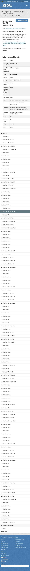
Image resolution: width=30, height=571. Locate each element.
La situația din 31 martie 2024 (8, 443)
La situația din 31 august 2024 (8, 460)
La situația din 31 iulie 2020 (7, 299)
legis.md (18, 541)
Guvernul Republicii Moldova (10, 1)
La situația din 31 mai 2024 (7, 450)
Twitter (3, 528)
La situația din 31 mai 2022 (7, 371)
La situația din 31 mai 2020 (7, 293)
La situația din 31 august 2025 (8, 499)
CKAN (3, 561)
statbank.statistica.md (21, 547)
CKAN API (3, 553)
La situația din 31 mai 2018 (7, 218)
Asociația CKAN (5, 555)
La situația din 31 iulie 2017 (7, 185)
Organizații (8, 12)
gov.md (2, 539)
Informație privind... (8, 14)
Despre (3, 549)
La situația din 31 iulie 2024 (7, 457)
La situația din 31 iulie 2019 (7, 264)
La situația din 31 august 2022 (8, 381)
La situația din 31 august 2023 (8, 421)
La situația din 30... (5, 136)
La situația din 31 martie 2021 (8, 326)
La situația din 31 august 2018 (8, 228)
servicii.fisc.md (19, 543)
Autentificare (25, 1)
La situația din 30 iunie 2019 (8, 260)
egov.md (3, 541)
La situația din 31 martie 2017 (8, 172)
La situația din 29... (5, 283)
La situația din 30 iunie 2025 (8, 493)
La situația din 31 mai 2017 (7, 178)
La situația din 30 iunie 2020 (8, 296)
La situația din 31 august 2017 (8, 188)
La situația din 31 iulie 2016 (7, 142)
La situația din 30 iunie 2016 (8, 146)
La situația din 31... (5, 156)
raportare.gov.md (20, 539)
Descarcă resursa (22, 20)
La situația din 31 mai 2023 (7, 411)
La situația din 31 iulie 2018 (7, 224)
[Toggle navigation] (26, 6)
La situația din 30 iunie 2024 (8, 453)
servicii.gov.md (4, 543)
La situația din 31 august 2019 (8, 267)
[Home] (2, 12)
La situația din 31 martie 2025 (8, 483)
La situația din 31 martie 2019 (8, 250)
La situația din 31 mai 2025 (7, 489)
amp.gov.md (18, 545)
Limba (2, 564)
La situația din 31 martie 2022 (8, 365)
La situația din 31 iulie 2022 (7, 378)
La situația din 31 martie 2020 (8, 286)
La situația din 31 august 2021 (8, 342)
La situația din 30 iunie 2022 (8, 375)
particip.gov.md (4, 545)
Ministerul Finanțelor (19, 12)
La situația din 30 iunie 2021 (8, 335)
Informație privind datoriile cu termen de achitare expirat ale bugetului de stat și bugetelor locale (14, 43)
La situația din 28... (5, 169)
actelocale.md (4, 547)
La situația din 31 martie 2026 (8, 522)
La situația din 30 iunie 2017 (8, 182)
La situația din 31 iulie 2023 (7, 417)
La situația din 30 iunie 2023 (8, 414)
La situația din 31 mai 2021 (7, 332)
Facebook (4, 531)
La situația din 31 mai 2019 (7, 257)
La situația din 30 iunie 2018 (8, 221)
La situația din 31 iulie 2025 (7, 496)
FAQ (2, 551)
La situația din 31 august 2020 (8, 303)
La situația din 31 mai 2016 (7, 139)
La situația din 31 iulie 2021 (7, 339)
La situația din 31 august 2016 (8, 149)
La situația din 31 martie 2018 (12, 16)
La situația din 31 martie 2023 (8, 404)
